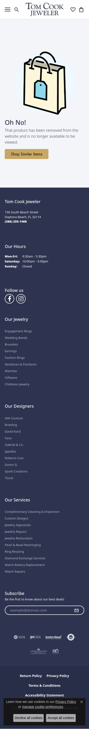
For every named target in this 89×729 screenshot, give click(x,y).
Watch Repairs (15, 571)
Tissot (9, 478)
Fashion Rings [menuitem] (15, 357)
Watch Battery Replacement (25, 565)
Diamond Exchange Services (25, 558)
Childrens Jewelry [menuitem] (17, 384)
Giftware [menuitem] (11, 377)
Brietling (11, 425)
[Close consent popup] (81, 702)
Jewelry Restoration (19, 538)
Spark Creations (16, 471)
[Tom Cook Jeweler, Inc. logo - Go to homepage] (44, 9)
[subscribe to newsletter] (76, 610)
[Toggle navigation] (7, 9)
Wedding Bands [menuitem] (16, 338)
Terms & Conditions (44, 685)
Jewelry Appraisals (18, 525)
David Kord (13, 431)
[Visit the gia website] (19, 637)
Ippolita (10, 451)
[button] (17, 9)
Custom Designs (16, 518)
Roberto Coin (14, 458)
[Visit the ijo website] (35, 637)
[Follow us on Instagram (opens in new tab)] (21, 299)
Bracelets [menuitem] (11, 344)
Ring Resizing (14, 551)
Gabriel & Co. (14, 445)
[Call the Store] (16, 221)
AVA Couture (14, 418)
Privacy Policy (58, 675)
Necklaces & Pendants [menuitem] (21, 364)
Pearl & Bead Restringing (23, 545)
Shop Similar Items (26, 154)
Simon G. (11, 465)
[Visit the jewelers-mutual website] (53, 637)
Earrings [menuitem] (11, 351)
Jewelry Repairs (16, 531)
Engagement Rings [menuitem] (18, 331)
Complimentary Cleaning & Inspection (32, 511)
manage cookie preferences (42, 707)
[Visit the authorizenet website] (70, 637)
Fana (8, 438)
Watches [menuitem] (11, 371)
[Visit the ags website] (38, 651)
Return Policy (31, 675)
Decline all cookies (28, 718)
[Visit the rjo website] (55, 651)
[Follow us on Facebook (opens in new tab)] (9, 299)
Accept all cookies (60, 718)
